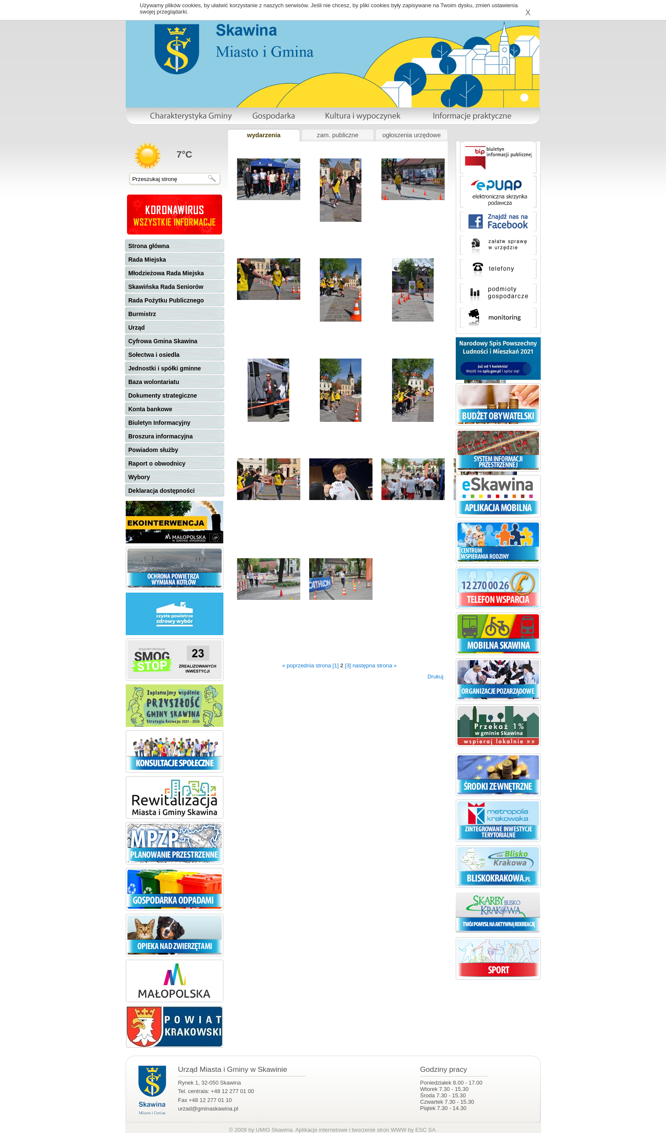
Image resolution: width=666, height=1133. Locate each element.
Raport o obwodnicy (157, 463)
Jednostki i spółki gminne (164, 368)
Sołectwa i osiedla (154, 354)
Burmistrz (142, 314)
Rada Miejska (147, 259)
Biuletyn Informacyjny (159, 422)
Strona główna (148, 246)
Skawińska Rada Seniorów (165, 286)
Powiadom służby (153, 449)
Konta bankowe (150, 409)
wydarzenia (263, 135)
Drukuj (435, 676)
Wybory (139, 477)
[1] (336, 665)
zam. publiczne (337, 135)
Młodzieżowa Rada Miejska (166, 273)
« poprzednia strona (306, 665)
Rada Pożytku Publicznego (166, 300)
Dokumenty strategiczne (162, 395)
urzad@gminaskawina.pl (208, 1108)
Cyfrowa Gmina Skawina (163, 341)
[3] (348, 665)
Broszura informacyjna (160, 436)
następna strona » (375, 665)
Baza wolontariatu (153, 382)
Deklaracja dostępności (161, 490)
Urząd (136, 327)
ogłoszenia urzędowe (411, 135)
